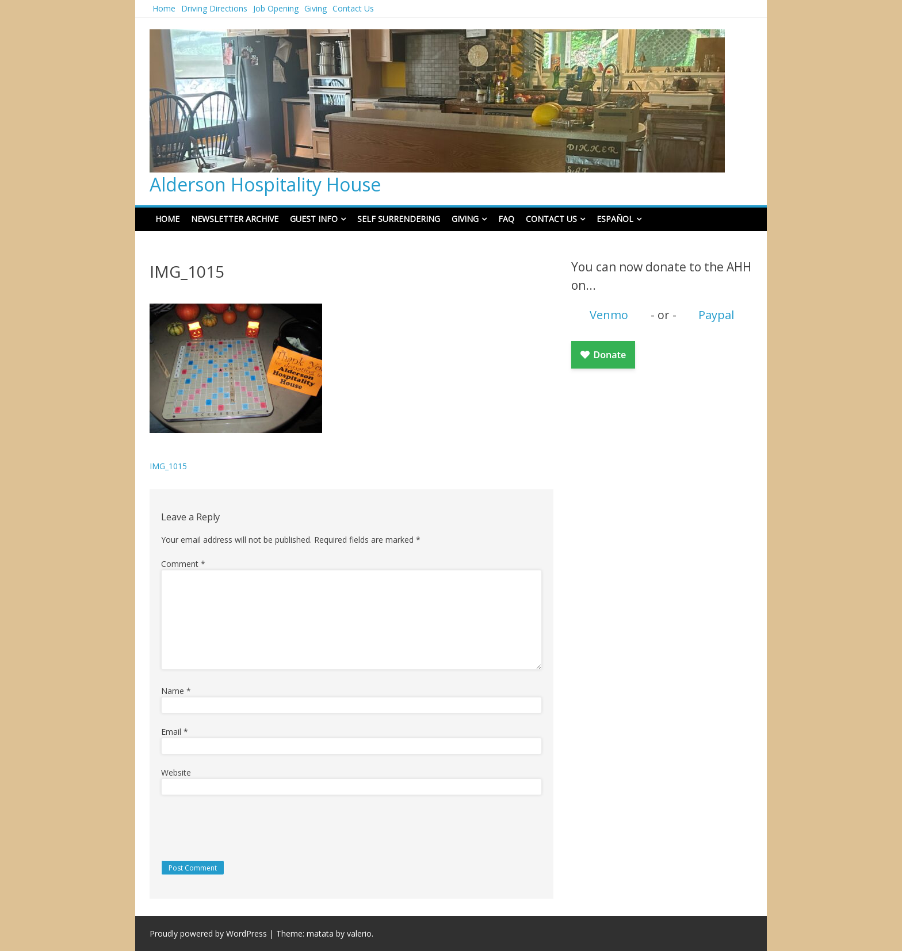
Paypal (716, 315)
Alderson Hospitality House (265, 184)
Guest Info (314, 218)
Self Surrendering (398, 218)
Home (163, 8)
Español (615, 218)
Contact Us (353, 8)
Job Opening (276, 8)
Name (176, 690)
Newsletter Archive (234, 218)
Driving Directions (214, 8)
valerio (359, 933)
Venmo (609, 315)
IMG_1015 (168, 466)
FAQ (506, 218)
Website (176, 772)
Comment (183, 563)
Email (174, 731)
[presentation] (240, 827)
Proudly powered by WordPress (208, 933)
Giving (315, 8)
